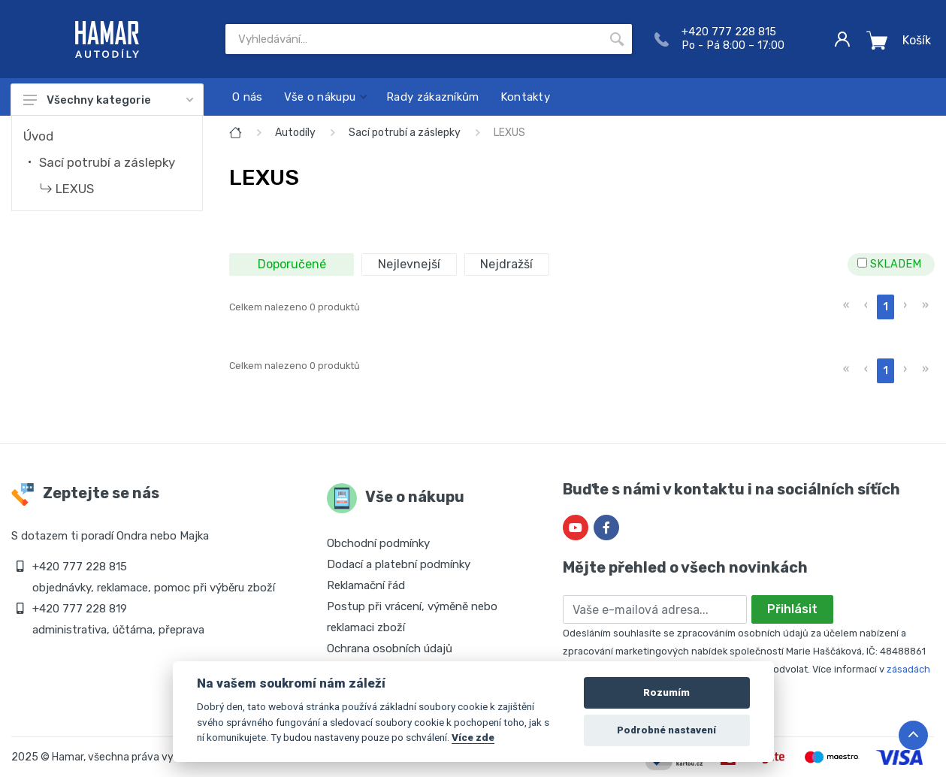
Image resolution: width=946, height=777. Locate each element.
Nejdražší (506, 264)
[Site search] (413, 39)
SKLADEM (889, 264)
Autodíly (295, 132)
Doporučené (292, 264)
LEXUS (75, 188)
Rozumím (666, 692)
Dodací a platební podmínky (398, 564)
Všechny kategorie (108, 100)
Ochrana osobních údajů (389, 648)
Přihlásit (792, 609)
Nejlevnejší (409, 264)
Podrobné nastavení (666, 730)
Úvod (38, 136)
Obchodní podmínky (378, 543)
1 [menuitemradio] (885, 307)
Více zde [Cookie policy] (473, 737)
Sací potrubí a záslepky (107, 162)
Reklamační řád (366, 585)
